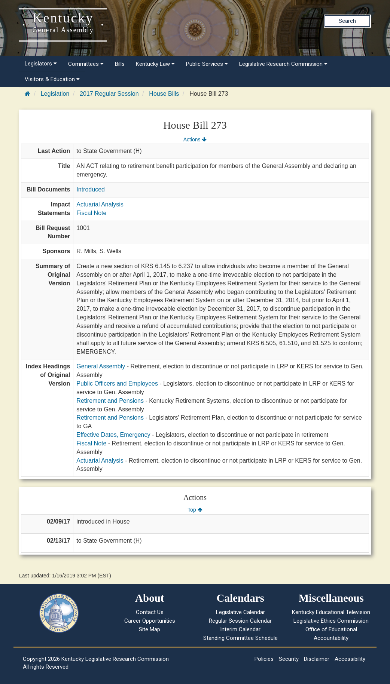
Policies (264, 659)
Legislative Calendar (240, 612)
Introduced (90, 189)
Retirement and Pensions (110, 401)
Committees (86, 64)
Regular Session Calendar (240, 620)
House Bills (164, 94)
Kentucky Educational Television (331, 612)
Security (289, 659)
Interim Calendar (240, 629)
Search (347, 21)
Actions (195, 139)
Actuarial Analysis (99, 204)
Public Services (207, 64)
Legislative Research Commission (283, 64)
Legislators (41, 63)
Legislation (55, 94)
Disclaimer (316, 659)
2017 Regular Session (109, 94)
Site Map (149, 629)
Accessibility (350, 659)
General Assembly (100, 366)
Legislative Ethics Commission (331, 620)
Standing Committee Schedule (240, 638)
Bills (120, 64)
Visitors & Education (52, 79)
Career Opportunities (149, 620)
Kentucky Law (155, 64)
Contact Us (150, 612)
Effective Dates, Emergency (113, 435)
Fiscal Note (91, 213)
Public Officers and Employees (117, 383)
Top (195, 510)
